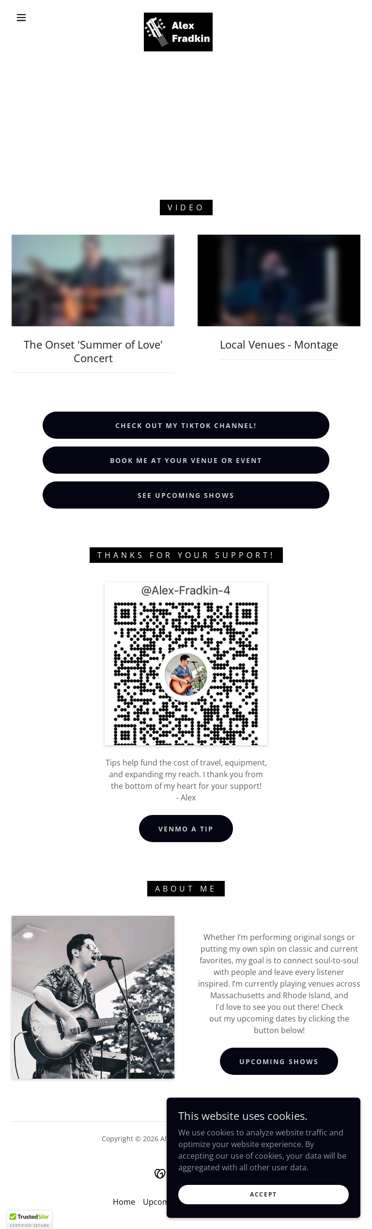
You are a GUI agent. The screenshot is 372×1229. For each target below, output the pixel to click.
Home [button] (124, 1202)
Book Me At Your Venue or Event (186, 460)
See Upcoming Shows (186, 495)
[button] (21, 17)
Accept (263, 1194)
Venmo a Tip (186, 828)
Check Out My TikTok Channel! (186, 425)
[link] (178, 16)
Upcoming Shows (278, 1061)
